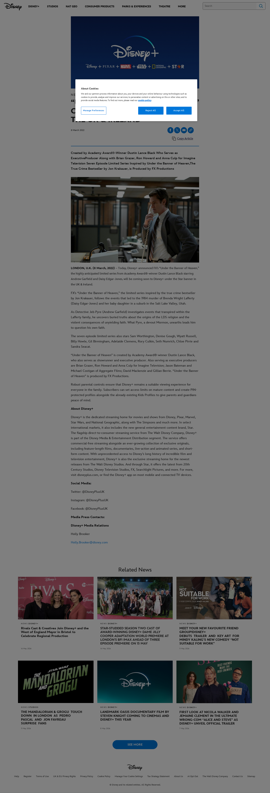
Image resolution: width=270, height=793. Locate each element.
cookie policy (144, 100)
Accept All (178, 110)
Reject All (151, 110)
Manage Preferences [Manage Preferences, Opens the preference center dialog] (93, 110)
